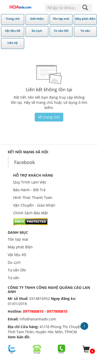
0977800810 (33, 311)
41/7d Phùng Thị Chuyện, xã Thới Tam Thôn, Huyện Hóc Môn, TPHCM (48, 329)
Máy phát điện (20, 247)
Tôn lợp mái (18, 239)
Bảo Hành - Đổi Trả (29, 189)
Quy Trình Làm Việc (30, 182)
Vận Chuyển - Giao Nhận (34, 205)
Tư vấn (13, 277)
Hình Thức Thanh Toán (32, 197)
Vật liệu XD (17, 254)
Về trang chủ (49, 117)
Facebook (24, 162)
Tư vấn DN (17, 270)
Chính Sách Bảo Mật (30, 212)
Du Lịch (14, 262)
